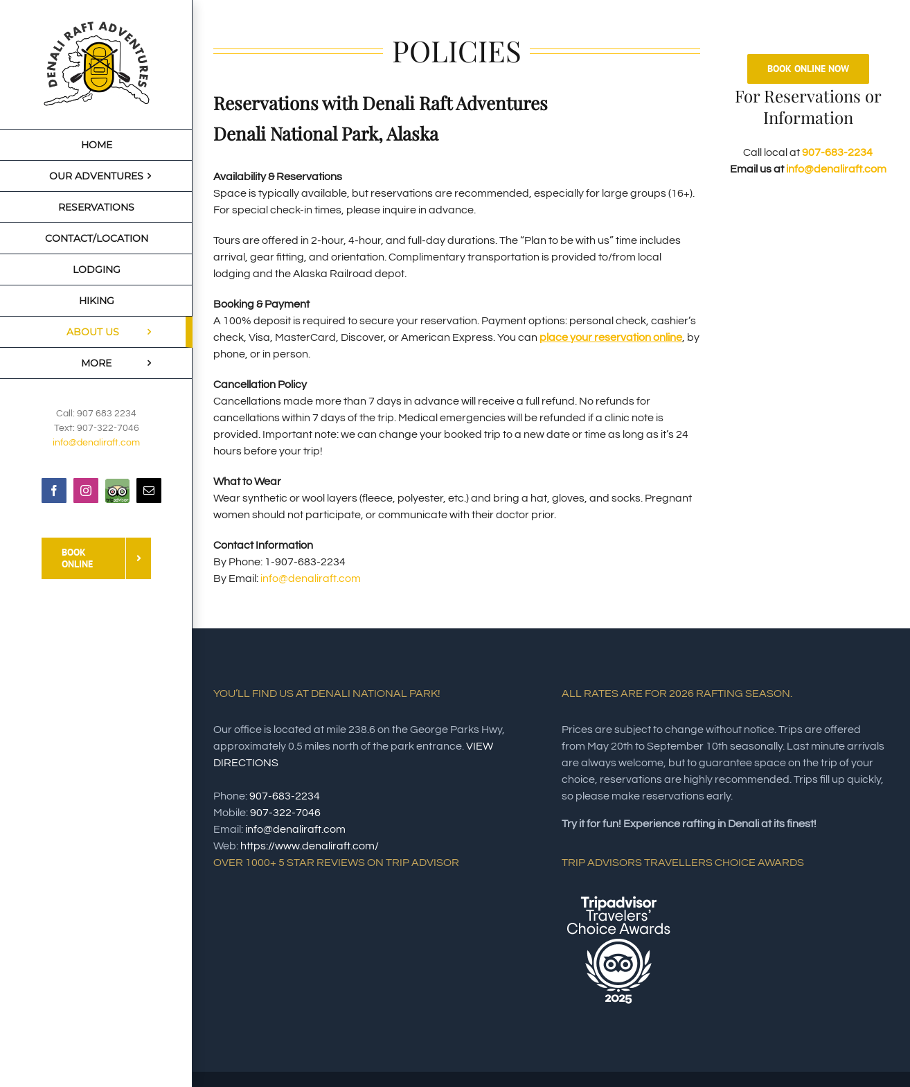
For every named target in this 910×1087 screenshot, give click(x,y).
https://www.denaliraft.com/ (309, 845)
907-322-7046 (285, 812)
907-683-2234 (837, 152)
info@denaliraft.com (96, 443)
